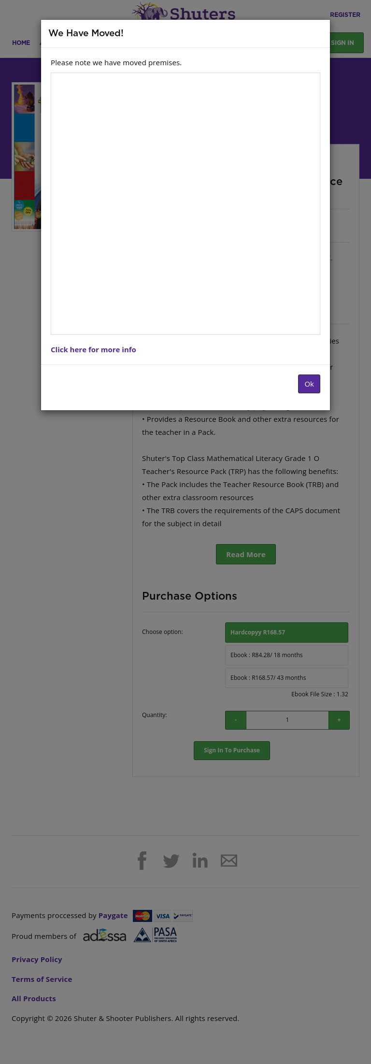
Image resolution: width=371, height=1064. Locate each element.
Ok (309, 383)
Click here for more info (93, 349)
